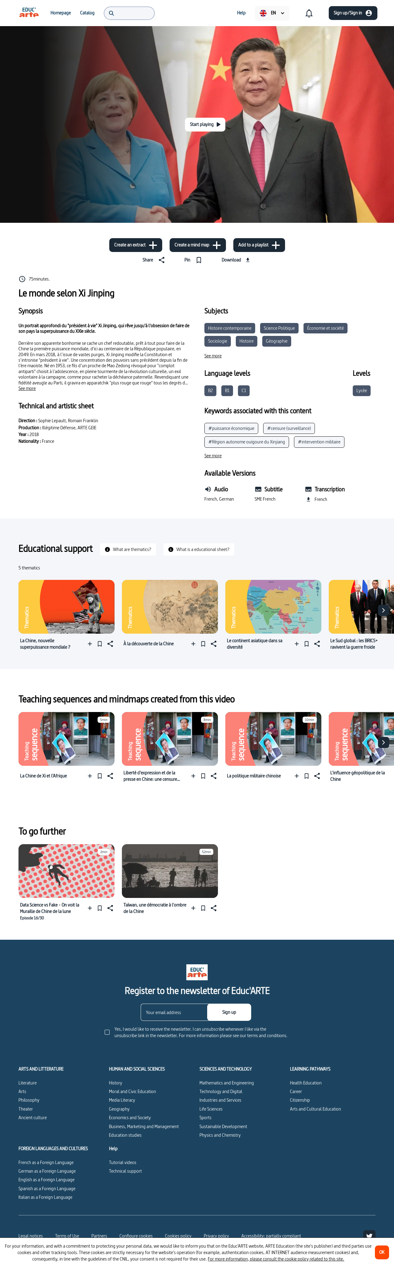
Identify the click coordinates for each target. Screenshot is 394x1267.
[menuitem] (29, 13)
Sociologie (217, 341)
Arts (22, 1091)
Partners (99, 1236)
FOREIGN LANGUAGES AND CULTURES (53, 1148)
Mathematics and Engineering (226, 1083)
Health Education (306, 1083)
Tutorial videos (122, 1162)
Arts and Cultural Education (315, 1109)
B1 (227, 390)
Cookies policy (178, 1236)
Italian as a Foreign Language (45, 1197)
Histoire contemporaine (229, 328)
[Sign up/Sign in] (353, 13)
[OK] (382, 1252)
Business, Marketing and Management (144, 1126)
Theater (25, 1109)
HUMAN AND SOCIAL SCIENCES (137, 1069)
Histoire (246, 341)
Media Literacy (122, 1100)
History (115, 1083)
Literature (27, 1083)
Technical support (125, 1171)
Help (113, 1148)
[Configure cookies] (136, 1236)
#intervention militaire (319, 442)
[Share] (155, 260)
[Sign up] (229, 1012)
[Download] (236, 260)
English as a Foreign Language (46, 1179)
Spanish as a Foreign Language (46, 1188)
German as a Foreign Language (47, 1171)
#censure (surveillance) (289, 428)
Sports (205, 1117)
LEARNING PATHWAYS (310, 1069)
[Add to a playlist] (259, 245)
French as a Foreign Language (46, 1162)
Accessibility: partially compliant (271, 1236)
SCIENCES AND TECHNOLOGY (225, 1069)
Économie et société (325, 328)
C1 (244, 390)
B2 (210, 390)
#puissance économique (231, 428)
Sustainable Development (223, 1126)
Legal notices (30, 1236)
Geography (119, 1109)
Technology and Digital (220, 1091)
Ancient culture (32, 1117)
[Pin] (194, 260)
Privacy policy (216, 1236)
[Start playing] (205, 125)
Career (296, 1091)
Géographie (276, 341)
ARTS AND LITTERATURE (40, 1069)
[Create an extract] (135, 245)
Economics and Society (130, 1117)
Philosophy (28, 1100)
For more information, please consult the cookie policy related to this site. (276, 1259)
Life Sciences (211, 1109)
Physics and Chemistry (220, 1135)
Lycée (361, 390)
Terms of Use (67, 1236)
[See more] (27, 388)
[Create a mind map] (198, 245)
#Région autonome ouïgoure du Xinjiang (246, 442)
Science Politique (279, 328)
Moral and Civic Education (132, 1091)
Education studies (125, 1135)
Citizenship (300, 1100)
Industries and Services (220, 1100)
